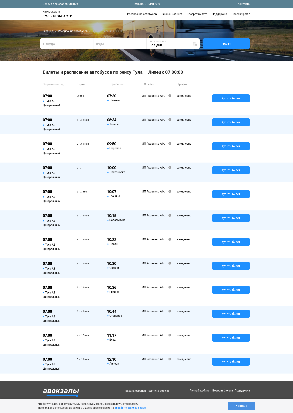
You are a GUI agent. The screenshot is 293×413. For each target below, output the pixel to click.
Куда (100, 44)
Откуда (49, 44)
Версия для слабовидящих (60, 4)
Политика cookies (157, 390)
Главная (48, 31)
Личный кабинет (171, 14)
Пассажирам (240, 14)
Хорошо (241, 406)
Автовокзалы (52, 11)
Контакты (244, 4)
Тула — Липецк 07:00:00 (108, 31)
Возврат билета (197, 14)
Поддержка (219, 14)
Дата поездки (157, 41)
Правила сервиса (135, 390)
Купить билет (230, 98)
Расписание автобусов (142, 14)
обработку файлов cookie (130, 407)
